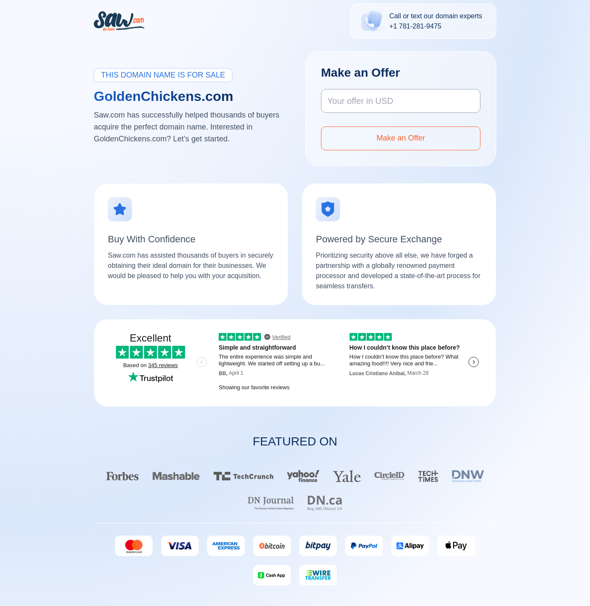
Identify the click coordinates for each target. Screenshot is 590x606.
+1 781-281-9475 (415, 26)
